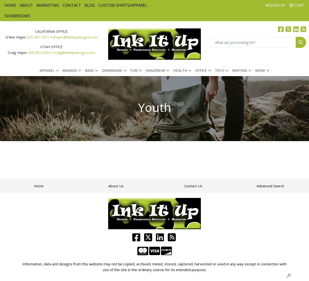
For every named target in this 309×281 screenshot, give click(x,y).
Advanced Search (270, 185)
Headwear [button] (155, 70)
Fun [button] (134, 70)
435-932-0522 (39, 52)
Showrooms (17, 16)
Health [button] (180, 70)
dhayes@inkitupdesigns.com (74, 37)
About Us (116, 185)
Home (10, 5)
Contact (72, 5)
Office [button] (201, 70)
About (26, 5)
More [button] (260, 70)
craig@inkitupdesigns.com (74, 52)
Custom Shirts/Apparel (122, 5)
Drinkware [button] (112, 70)
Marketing (47, 5)
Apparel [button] (47, 70)
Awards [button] (70, 70)
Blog (89, 5)
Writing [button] (239, 70)
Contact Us (193, 185)
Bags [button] (89, 70)
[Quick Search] (252, 42)
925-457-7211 (38, 37)
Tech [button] (219, 70)
